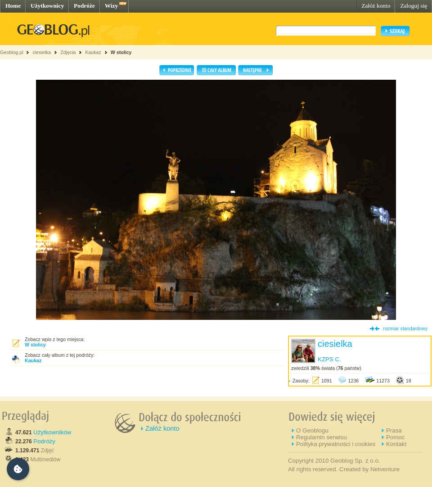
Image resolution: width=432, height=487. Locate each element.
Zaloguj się (413, 5)
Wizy (111, 5)
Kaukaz (93, 52)
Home (13, 5)
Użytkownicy (47, 5)
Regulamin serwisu (321, 437)
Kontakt (396, 444)
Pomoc (395, 437)
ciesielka (41, 52)
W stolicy (121, 52)
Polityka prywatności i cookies (335, 444)
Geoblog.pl (11, 52)
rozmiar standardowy (405, 328)
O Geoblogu (312, 430)
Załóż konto (375, 5)
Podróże (84, 5)
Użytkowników (52, 432)
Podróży (44, 441)
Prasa (394, 430)
